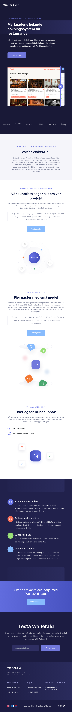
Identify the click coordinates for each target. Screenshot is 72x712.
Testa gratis (16, 55)
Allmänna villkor (29, 706)
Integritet (39, 706)
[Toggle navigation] (66, 5)
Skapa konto (36, 601)
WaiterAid (47, 706)
